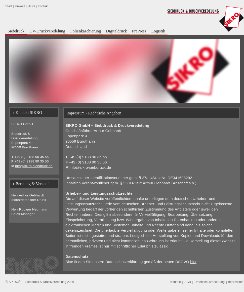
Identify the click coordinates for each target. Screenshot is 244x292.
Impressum (235, 282)
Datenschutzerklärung (209, 282)
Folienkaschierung (85, 31)
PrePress (139, 31)
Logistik (158, 31)
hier (193, 262)
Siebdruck (16, 31)
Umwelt (20, 6)
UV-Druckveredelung (47, 31)
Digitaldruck (116, 31)
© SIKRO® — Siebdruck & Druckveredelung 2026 (40, 282)
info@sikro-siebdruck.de (90, 167)
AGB (31, 6)
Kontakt (43, 6)
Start (8, 6)
